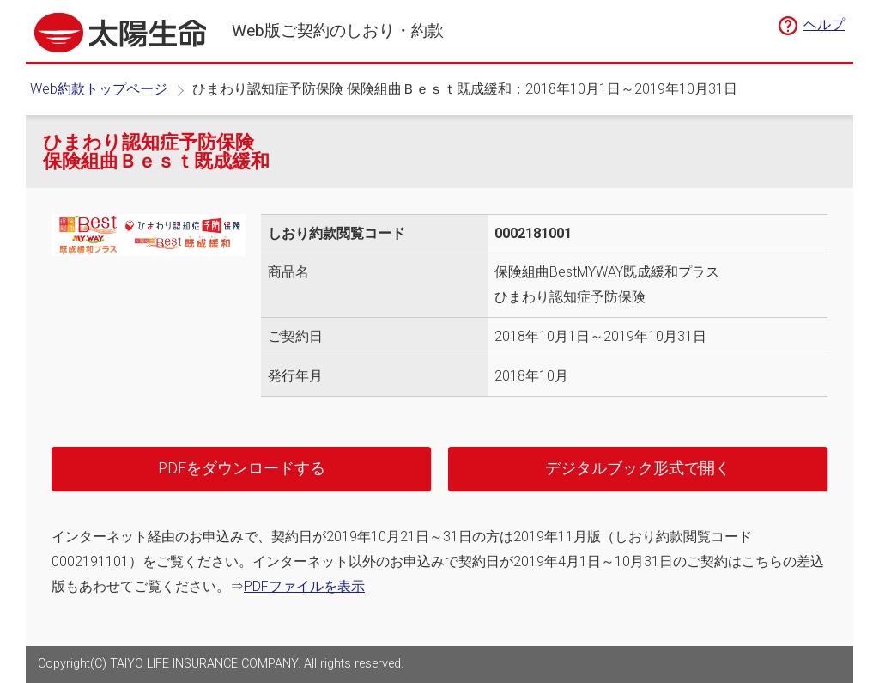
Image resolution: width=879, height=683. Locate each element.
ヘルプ (824, 24)
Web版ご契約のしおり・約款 (338, 30)
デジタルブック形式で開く (637, 468)
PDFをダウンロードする (241, 468)
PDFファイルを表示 (304, 586)
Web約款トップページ (98, 89)
